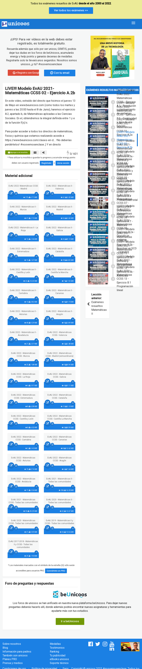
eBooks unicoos (59, 659)
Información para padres (17, 651)
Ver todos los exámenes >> (71, 10)
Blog (5, 647)
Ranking (54, 651)
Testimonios (57, 647)
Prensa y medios (13, 663)
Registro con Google (26, 72)
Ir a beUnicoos (70, 621)
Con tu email (59, 72)
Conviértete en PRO (56, 571)
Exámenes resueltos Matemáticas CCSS (112, 90)
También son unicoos (15, 655)
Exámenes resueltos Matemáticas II (97, 304)
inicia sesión (63, 163)
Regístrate (46, 163)
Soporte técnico (59, 663)
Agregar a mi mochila (18, 153)
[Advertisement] (112, 343)
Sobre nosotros (12, 643)
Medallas (55, 643)
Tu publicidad (57, 655)
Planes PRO (10, 659)
